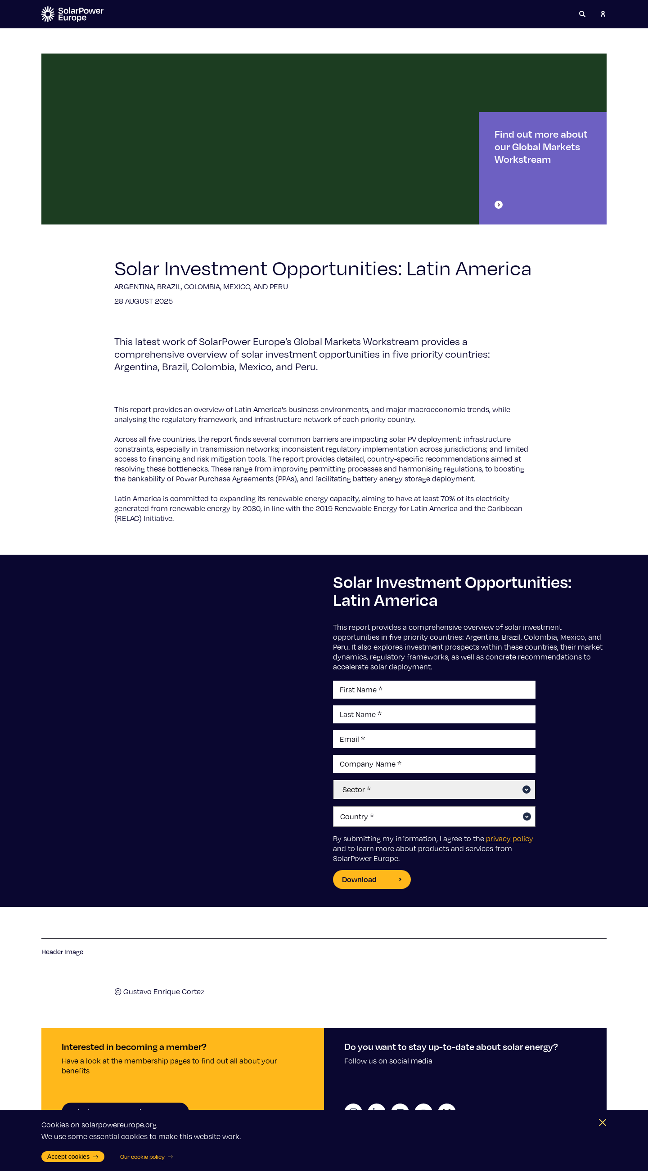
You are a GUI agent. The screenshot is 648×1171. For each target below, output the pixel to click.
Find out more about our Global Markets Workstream (541, 168)
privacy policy (509, 838)
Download (372, 879)
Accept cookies (73, 1156)
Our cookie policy (147, 1156)
